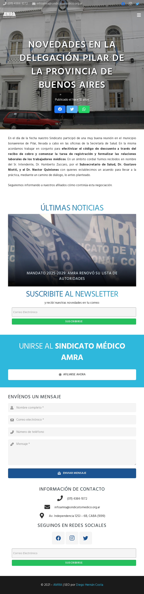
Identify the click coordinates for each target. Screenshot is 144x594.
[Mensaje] (72, 452)
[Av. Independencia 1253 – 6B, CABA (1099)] (44, 516)
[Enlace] (9, 15)
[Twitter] (137, 3)
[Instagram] (130, 3)
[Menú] (138, 15)
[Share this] (60, 109)
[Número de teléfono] (72, 432)
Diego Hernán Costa (89, 584)
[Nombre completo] (72, 407)
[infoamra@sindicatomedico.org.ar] (49, 507)
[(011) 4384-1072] (62, 498)
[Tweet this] (72, 109)
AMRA (57, 584)
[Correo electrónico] (72, 419)
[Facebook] (123, 3)
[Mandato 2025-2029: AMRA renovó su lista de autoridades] (72, 250)
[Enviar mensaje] (72, 473)
